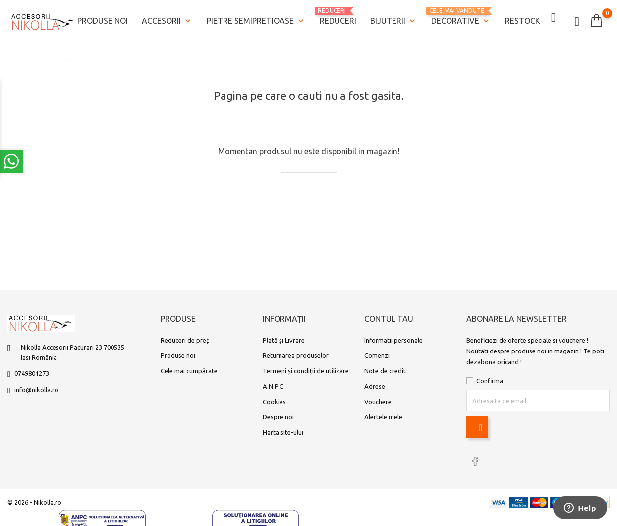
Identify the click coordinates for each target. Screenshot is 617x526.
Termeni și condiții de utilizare (306, 371)
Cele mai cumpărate (189, 371)
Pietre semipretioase (256, 20)
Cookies (274, 402)
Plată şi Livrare (284, 341)
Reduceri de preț (185, 341)
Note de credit (385, 371)
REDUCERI (338, 15)
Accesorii (167, 20)
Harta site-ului (283, 433)
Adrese (374, 387)
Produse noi (102, 19)
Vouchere (378, 402)
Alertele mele (383, 417)
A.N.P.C (273, 387)
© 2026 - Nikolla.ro (34, 502)
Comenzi (377, 356)
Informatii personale (393, 341)
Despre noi (278, 417)
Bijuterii (393, 20)
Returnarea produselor (296, 356)
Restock (522, 19)
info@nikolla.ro (36, 390)
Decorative (461, 16)
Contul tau (388, 320)
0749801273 (31, 374)
